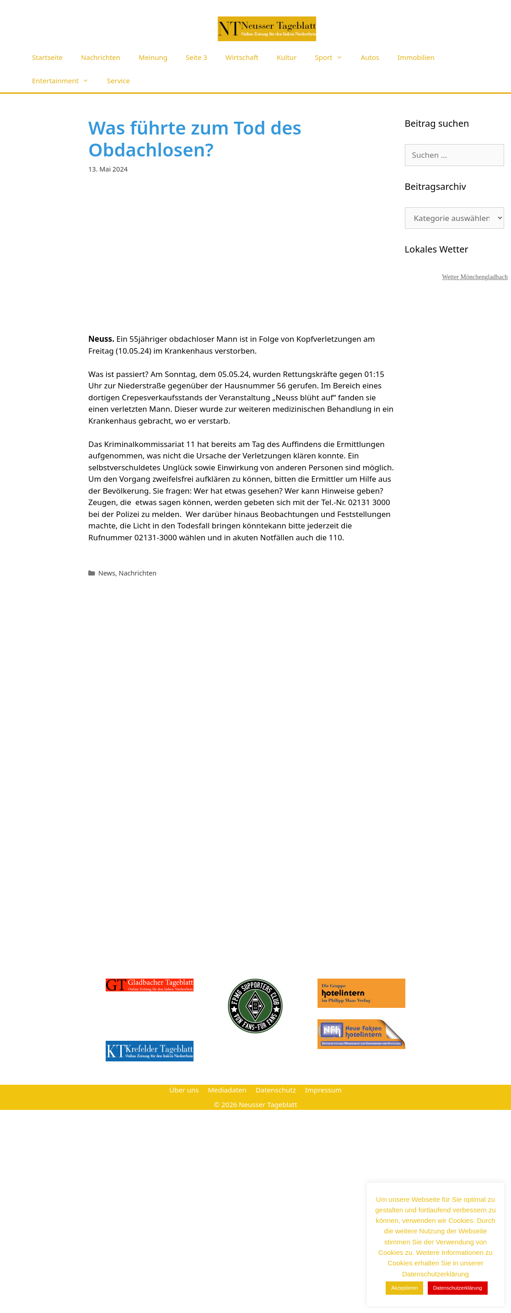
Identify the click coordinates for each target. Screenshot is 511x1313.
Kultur (286, 57)
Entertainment (65, 80)
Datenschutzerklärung (457, 1288)
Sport (333, 57)
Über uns (184, 1089)
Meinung (153, 57)
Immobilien (416, 57)
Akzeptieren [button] (404, 1288)
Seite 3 (196, 57)
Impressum (323, 1089)
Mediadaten (227, 1089)
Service (118, 80)
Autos (370, 57)
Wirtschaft (242, 57)
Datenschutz (276, 1089)
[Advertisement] (243, 253)
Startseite (47, 57)
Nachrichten (100, 57)
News (106, 573)
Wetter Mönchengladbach (475, 277)
